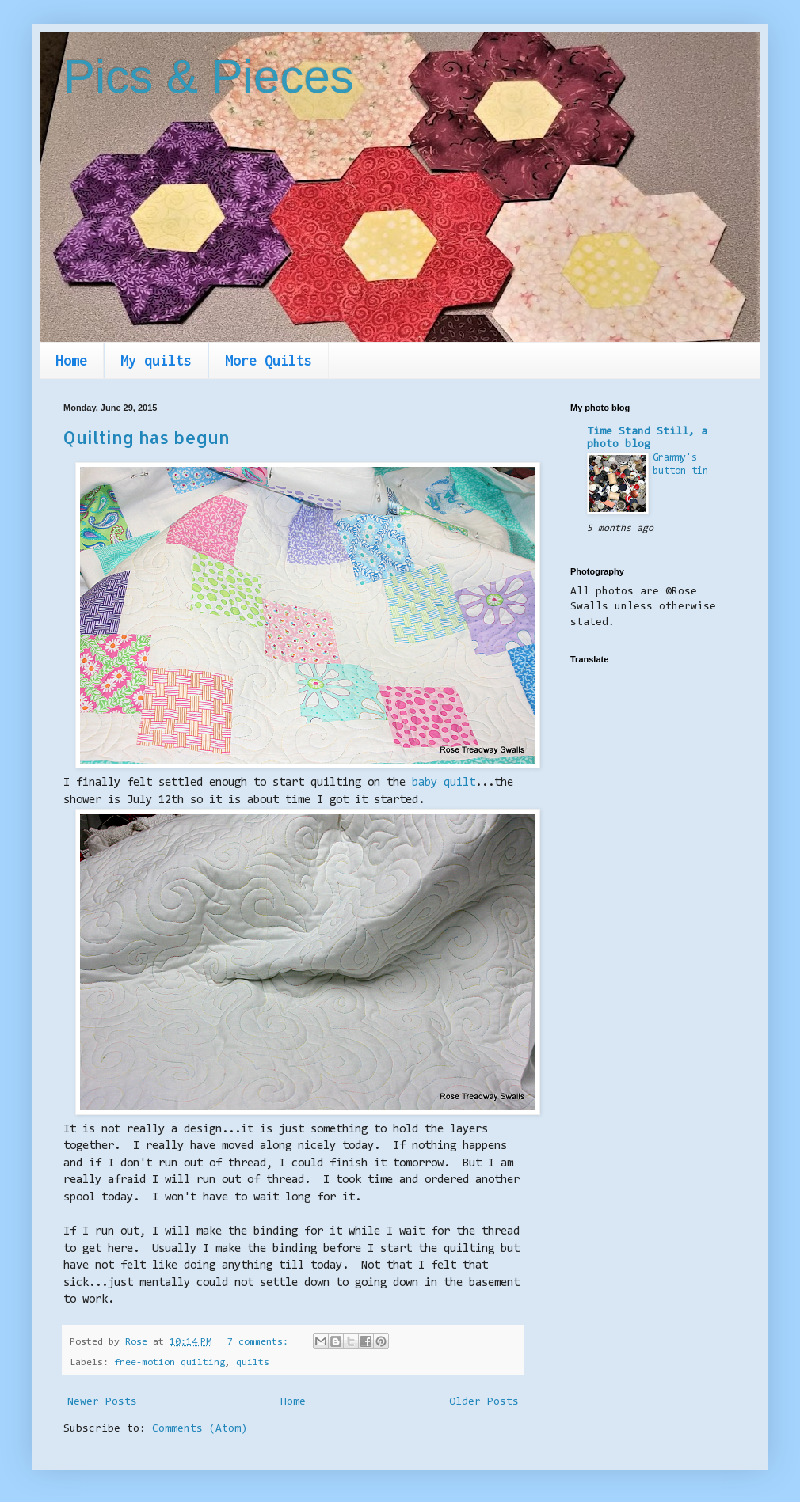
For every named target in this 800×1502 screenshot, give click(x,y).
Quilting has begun (146, 437)
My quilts (156, 360)
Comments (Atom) (199, 1429)
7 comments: (260, 1342)
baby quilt (443, 783)
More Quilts (268, 360)
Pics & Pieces (208, 76)
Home (71, 360)
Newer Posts (102, 1402)
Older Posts (484, 1402)
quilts (252, 1362)
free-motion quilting (169, 1362)
